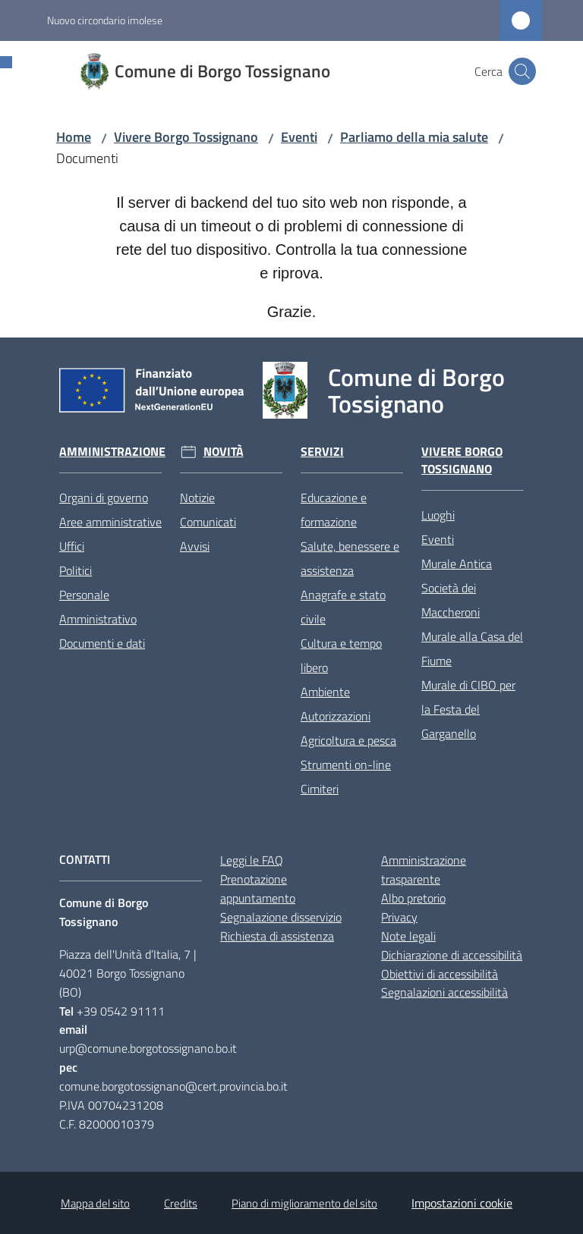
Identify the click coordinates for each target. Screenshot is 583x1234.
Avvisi (195, 546)
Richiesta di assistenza (277, 936)
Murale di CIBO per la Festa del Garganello (468, 709)
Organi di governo (103, 497)
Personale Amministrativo (98, 607)
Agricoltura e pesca (348, 740)
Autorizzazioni (335, 716)
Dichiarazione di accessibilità (451, 955)
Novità (223, 451)
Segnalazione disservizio (281, 917)
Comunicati (208, 522)
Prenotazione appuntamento (257, 888)
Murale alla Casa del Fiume (472, 648)
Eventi (299, 137)
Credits (180, 1203)
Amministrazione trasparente (423, 869)
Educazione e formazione (334, 509)
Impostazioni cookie (461, 1203)
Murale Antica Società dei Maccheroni (456, 587)
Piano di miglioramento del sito (304, 1203)
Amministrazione (112, 451)
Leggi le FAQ (251, 860)
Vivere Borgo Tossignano (186, 137)
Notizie (197, 497)
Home (73, 137)
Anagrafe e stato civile (343, 607)
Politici (75, 570)
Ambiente (325, 692)
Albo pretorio (413, 898)
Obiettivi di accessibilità (439, 974)
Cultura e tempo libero (341, 655)
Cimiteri (320, 789)
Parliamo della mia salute (414, 137)
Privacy (399, 917)
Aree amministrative (110, 522)
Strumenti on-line (346, 764)
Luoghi (438, 515)
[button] (522, 71)
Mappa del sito (95, 1203)
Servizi (322, 451)
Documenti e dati (102, 643)
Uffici (71, 546)
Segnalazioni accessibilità (444, 992)
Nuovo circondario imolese (104, 20)
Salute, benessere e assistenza (350, 558)
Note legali (408, 936)
